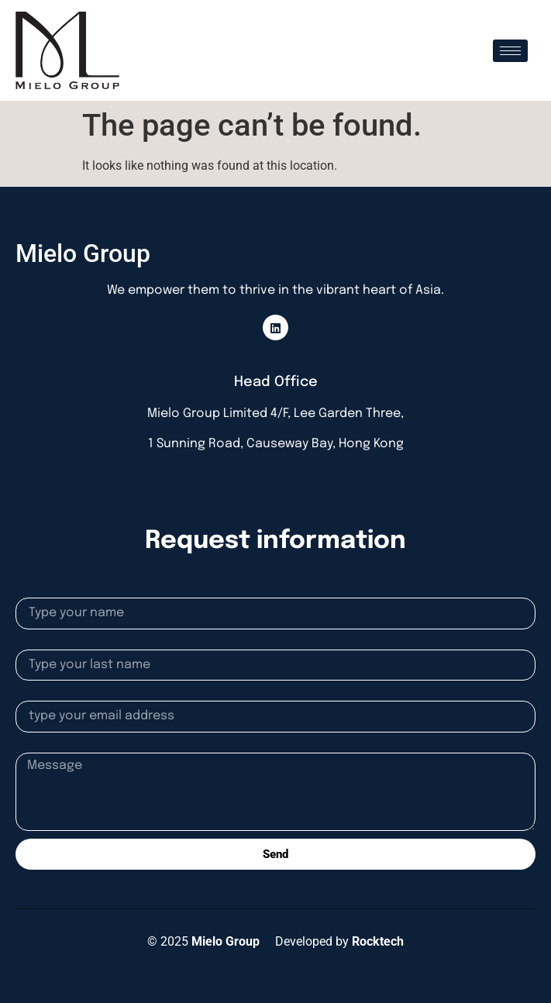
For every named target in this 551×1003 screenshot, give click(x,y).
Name (31, 591)
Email (30, 694)
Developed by (339, 941)
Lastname (43, 643)
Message (40, 746)
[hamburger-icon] (510, 51)
